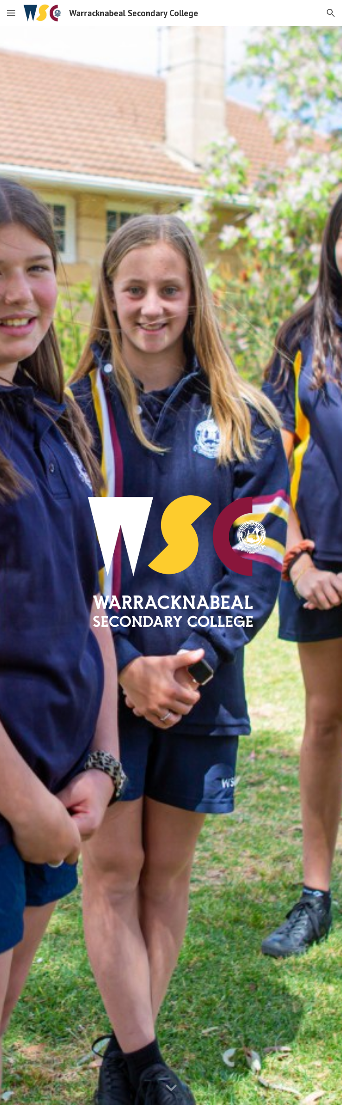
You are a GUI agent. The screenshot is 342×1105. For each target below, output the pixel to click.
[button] (11, 13)
